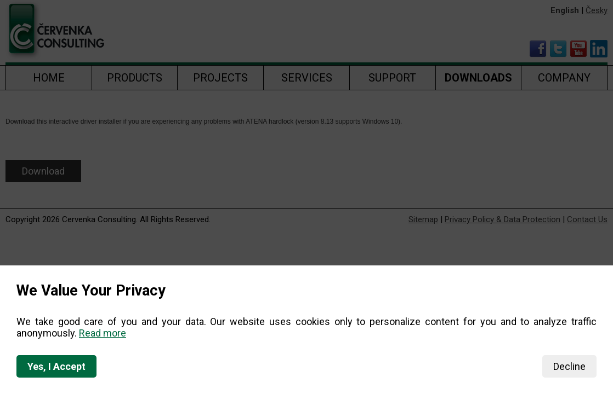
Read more (102, 333)
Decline (569, 366)
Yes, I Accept (56, 366)
